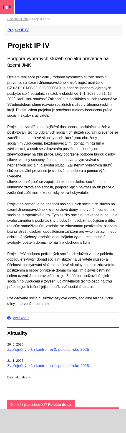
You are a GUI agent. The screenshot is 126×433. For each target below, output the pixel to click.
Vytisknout (21, 318)
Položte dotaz (59, 405)
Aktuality (17, 333)
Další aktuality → (19, 377)
